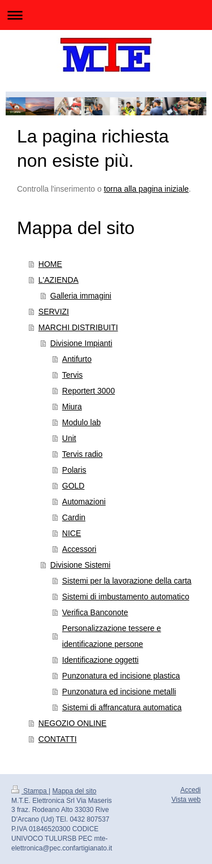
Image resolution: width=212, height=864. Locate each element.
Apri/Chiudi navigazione (106, 15)
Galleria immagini (80, 295)
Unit (69, 438)
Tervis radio (82, 454)
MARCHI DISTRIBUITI (78, 327)
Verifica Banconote (95, 612)
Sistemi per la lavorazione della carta (127, 580)
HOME (50, 264)
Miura (72, 406)
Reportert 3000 (88, 390)
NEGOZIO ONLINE (72, 723)
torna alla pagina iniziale (146, 188)
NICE (71, 533)
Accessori (79, 549)
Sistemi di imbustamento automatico (125, 596)
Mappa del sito (75, 791)
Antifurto (77, 359)
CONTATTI (57, 739)
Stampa (30, 791)
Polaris (74, 469)
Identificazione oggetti (100, 659)
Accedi (190, 790)
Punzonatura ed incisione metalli (119, 691)
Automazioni (84, 501)
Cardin (73, 517)
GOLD (73, 485)
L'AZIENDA (58, 279)
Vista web (186, 799)
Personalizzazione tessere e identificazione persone (111, 636)
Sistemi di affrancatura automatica (121, 707)
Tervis (72, 374)
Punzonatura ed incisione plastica (121, 675)
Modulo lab (81, 422)
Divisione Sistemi (80, 564)
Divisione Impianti (81, 343)
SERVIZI (53, 311)
